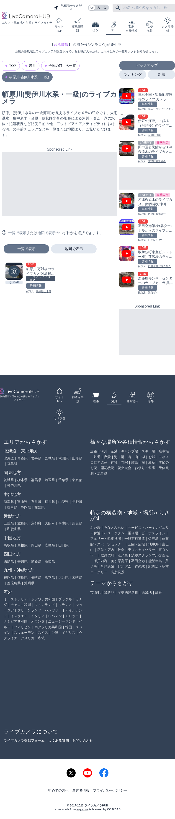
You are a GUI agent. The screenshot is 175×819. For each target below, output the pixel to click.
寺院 (124, 462)
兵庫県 (63, 523)
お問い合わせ (82, 740)
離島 (134, 462)
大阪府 (50, 523)
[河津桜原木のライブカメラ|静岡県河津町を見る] (147, 204)
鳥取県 (9, 545)
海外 (149, 26)
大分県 (63, 577)
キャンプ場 (129, 451)
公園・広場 (136, 544)
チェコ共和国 (20, 605)
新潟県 (9, 501)
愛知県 (39, 507)
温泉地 (147, 592)
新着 (161, 74)
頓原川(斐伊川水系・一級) (29, 77)
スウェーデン (24, 632)
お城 (151, 457)
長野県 (77, 501)
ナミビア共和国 (16, 621)
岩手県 (36, 458)
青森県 (22, 458)
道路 (95, 26)
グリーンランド (29, 610)
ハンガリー (53, 610)
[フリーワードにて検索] (117, 8)
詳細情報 (36, 285)
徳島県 (9, 561)
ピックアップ (147, 65)
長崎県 (36, 577)
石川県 (36, 501)
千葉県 (63, 480)
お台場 (95, 527)
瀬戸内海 (100, 561)
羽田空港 (138, 561)
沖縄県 (29, 583)
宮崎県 (77, 577)
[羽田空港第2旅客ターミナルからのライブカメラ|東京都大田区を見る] (147, 230)
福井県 (50, 501)
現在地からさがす (68, 7)
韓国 (68, 627)
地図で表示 (74, 249)
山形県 (77, 458)
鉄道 (97, 457)
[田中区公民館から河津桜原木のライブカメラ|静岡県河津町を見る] (147, 152)
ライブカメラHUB (96, 805)
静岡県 (26, 507)
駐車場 (164, 451)
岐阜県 (12, 507)
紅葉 (151, 462)
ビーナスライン (153, 533)
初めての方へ (58, 790)
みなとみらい (114, 527)
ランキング (133, 74)
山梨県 (63, 501)
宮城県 (50, 458)
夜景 (107, 457)
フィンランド (44, 605)
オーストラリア (16, 599)
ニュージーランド (61, 621)
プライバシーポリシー (110, 790)
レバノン (55, 616)
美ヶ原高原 (119, 561)
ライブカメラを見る (40, 278)
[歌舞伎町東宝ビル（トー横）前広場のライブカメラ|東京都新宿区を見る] (147, 257)
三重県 (9, 523)
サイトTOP (59, 24)
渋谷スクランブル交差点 (150, 555)
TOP (12, 66)
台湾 (54, 632)
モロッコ (72, 616)
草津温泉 (107, 566)
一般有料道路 (134, 538)
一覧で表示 (26, 249)
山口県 (63, 545)
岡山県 (36, 545)
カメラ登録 (168, 24)
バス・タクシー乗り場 (121, 533)
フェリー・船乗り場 (105, 538)
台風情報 (131, 26)
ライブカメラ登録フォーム (24, 740)
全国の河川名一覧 (62, 66)
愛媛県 (36, 561)
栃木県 (22, 480)
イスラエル (19, 616)
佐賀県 (22, 577)
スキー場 (148, 451)
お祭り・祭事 (145, 468)
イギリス (68, 632)
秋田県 (63, 458)
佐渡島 (153, 538)
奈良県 (77, 523)
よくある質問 (58, 740)
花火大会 (124, 468)
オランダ (38, 621)
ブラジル (65, 599)
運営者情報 (80, 790)
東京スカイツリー (141, 550)
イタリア (38, 616)
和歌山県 (14, 529)
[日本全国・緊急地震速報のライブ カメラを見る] (147, 99)
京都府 (36, 523)
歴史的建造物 (128, 592)
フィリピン (22, 627)
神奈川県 (14, 485)
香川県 (22, 561)
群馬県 (36, 480)
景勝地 (109, 592)
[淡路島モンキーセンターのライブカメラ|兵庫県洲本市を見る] (147, 283)
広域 (41, 638)
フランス (65, 605)
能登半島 (155, 561)
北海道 (9, 458)
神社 (114, 462)
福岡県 (9, 577)
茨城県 (9, 480)
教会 (121, 550)
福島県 (12, 464)
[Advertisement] (59, 184)
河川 (113, 26)
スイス (43, 632)
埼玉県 (50, 480)
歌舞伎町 (107, 555)
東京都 (77, 480)
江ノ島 (123, 555)
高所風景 (117, 572)
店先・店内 (105, 550)
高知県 (50, 561)
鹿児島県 (14, 583)
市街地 (95, 592)
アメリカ (27, 638)
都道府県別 (77, 24)
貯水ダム (124, 566)
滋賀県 (22, 523)
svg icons (82, 809)
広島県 (50, 545)
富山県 (22, 501)
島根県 (22, 545)
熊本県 (50, 577)
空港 (114, 451)
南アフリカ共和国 (48, 627)
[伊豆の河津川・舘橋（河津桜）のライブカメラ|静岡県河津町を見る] (147, 126)
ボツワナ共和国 (43, 599)
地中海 (153, 544)
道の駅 (140, 566)
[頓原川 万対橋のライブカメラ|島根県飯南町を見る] (14, 271)
